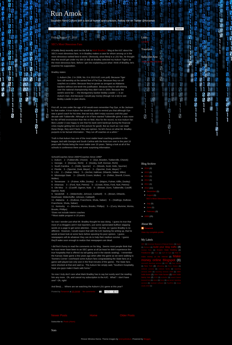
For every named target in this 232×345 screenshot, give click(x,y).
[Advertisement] (93, 305)
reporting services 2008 (164, 272)
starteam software (157, 283)
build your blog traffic (165, 247)
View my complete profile (152, 232)
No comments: (89, 291)
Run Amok (66, 13)
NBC (167, 263)
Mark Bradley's (99, 50)
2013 (146, 180)
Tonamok (148, 228)
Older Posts (127, 315)
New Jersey (176, 263)
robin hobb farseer (161, 274)
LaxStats (145, 42)
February (151, 211)
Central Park (146, 250)
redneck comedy (147, 269)
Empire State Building (167, 250)
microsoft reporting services (151, 263)
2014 (146, 176)
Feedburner (146, 253)
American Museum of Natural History (160, 244)
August (150, 195)
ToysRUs (170, 283)
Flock (156, 253)
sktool (155, 280)
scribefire (164, 277)
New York (148, 266)
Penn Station (173, 266)
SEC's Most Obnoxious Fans (66, 44)
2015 (146, 172)
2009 (146, 216)
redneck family (164, 269)
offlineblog (160, 266)
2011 (146, 184)
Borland (147, 247)
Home (93, 315)
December (152, 191)
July (149, 203)
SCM (156, 277)
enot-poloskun (125, 339)
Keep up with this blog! (152, 62)
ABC (143, 244)
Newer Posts (59, 315)
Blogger (147, 339)
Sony (162, 280)
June (149, 207)
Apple (179, 244)
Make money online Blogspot (161, 258)
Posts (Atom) (69, 321)
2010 (146, 188)
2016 (146, 168)
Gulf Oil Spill (166, 253)
